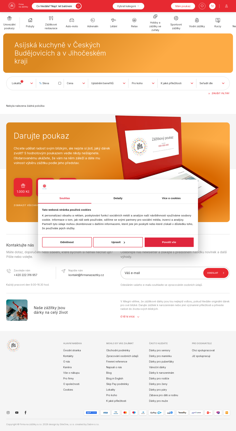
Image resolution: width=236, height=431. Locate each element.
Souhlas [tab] (64, 198)
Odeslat (216, 272)
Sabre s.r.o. (93, 424)
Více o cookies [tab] (171, 198)
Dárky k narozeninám (161, 372)
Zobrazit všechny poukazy (36, 205)
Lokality (110, 389)
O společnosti (71, 383)
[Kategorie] (128, 6)
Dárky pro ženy (158, 383)
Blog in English (114, 378)
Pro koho (111, 395)
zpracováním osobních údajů (185, 284)
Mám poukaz (183, 6)
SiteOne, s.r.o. (67, 424)
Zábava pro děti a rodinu (163, 395)
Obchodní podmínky (118, 350)
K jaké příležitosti (116, 400)
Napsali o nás (114, 367)
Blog (109, 372)
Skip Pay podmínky (117, 383)
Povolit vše (169, 242)
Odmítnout (67, 242)
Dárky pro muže (158, 400)
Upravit (118, 242)
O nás (66, 361)
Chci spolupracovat (203, 350)
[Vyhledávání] (57, 6)
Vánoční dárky (157, 367)
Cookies (68, 389)
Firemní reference (116, 361)
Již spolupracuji (201, 356)
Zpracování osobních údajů (122, 356)
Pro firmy (68, 378)
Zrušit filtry (219, 93)
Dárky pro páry (158, 389)
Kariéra (67, 367)
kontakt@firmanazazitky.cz (86, 275)
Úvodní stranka (72, 350)
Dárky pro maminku (160, 356)
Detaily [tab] (118, 198)
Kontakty (68, 356)
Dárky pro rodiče (159, 378)
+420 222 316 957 (25, 275)
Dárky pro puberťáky (161, 361)
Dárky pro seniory (159, 350)
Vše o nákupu (71, 372)
